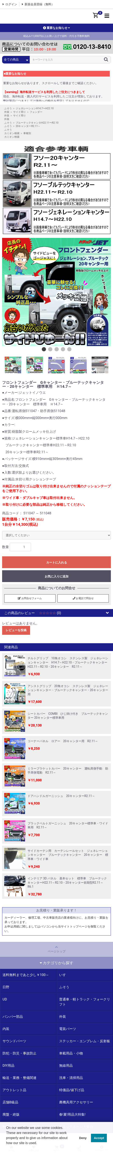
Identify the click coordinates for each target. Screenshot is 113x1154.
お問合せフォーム (30, 598)
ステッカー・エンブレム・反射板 (84, 1041)
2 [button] (50, 349)
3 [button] (56, 349)
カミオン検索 (12, 133)
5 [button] (69, 349)
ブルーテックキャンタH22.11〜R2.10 (37, 122)
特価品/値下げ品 (71, 1090)
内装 (6, 1029)
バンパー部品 (13, 1017)
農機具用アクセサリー (76, 1102)
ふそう (8, 108)
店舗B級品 (10, 1102)
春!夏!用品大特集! (72, 1114)
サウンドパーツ (14, 1041)
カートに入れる (56, 562)
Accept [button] (99, 1138)
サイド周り (19, 112)
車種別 (27, 133)
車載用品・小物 (71, 1053)
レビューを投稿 (16, 630)
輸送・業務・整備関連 (19, 1078)
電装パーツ (67, 1029)
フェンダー (36, 112)
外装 (6, 112)
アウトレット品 (14, 1090)
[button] (6, 1148)
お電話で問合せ (83, 598)
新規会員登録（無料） (39, 4)
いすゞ (64, 975)
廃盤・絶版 (11, 1114)
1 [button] (44, 349)
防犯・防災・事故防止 (19, 1053)
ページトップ (56, 949)
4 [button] (63, 349)
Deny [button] (82, 1138)
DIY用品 (8, 1066)
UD (5, 999)
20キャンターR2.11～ (28, 126)
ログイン (11, 4)
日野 (6, 987)
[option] (56, 292)
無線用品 (66, 1066)
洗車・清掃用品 (71, 1078)
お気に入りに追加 (56, 576)
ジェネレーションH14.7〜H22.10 (35, 108)
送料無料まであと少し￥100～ (26, 975)
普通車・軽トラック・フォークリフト (84, 1001)
